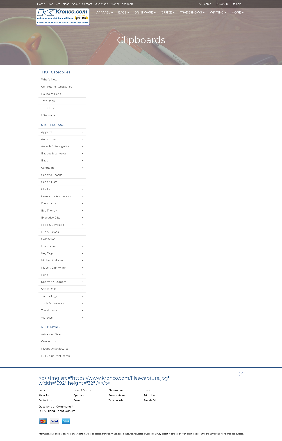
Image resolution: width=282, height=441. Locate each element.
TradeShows (192, 14)
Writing (218, 14)
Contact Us (48, 341)
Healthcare (48, 246)
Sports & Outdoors (53, 282)
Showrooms (116, 390)
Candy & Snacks (51, 175)
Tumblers (47, 108)
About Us (43, 395)
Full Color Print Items (55, 355)
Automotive (49, 139)
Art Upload (62, 4)
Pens (44, 274)
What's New (49, 79)
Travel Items (49, 310)
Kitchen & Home (52, 260)
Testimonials (116, 400)
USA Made (101, 4)
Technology (49, 296)
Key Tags (47, 253)
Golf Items (48, 239)
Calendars (47, 167)
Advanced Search (52, 334)
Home (41, 4)
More (238, 14)
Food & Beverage (52, 224)
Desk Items (48, 203)
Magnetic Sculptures (54, 348)
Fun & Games (50, 232)
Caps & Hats (49, 182)
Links (146, 390)
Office (167, 14)
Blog (51, 4)
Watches (47, 317)
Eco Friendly (49, 210)
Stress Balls (48, 289)
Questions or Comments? (55, 406)
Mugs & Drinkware (53, 267)
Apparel (104, 14)
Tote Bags (47, 101)
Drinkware (145, 14)
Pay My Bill (150, 400)
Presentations (117, 395)
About (76, 4)
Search (78, 400)
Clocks (45, 189)
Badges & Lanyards (53, 153)
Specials (78, 395)
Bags (123, 14)
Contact (87, 4)
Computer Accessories (56, 196)
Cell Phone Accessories (56, 86)
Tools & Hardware (53, 303)
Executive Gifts (50, 217)
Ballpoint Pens (51, 94)
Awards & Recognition (55, 146)
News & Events (82, 390)
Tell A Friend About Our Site (56, 411)
